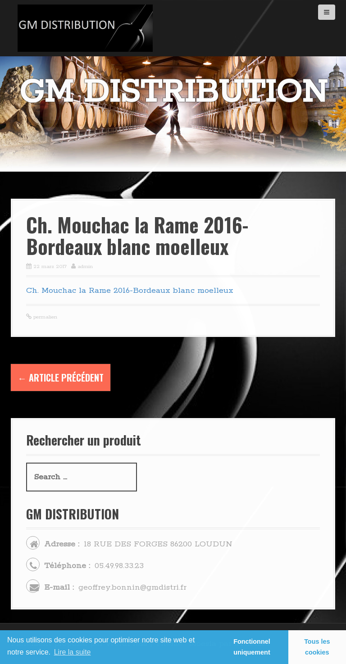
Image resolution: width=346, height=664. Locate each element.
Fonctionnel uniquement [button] (251, 647)
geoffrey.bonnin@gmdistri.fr (132, 587)
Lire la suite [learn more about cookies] (72, 652)
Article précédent (61, 377)
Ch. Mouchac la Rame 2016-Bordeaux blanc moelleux (129, 291)
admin (85, 266)
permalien (44, 317)
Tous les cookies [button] (317, 647)
